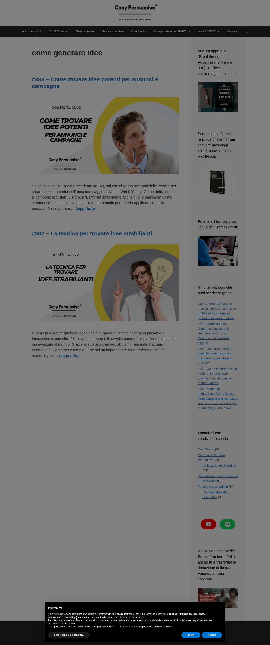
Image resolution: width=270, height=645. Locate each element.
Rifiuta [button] (190, 635)
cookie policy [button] (137, 617)
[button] (220, 608)
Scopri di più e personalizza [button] (69, 635)
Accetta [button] (212, 635)
